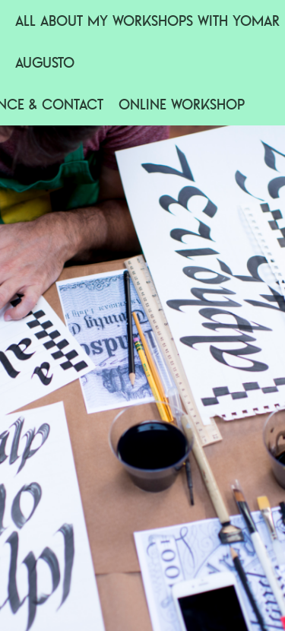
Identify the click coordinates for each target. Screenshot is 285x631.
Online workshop (182, 104)
